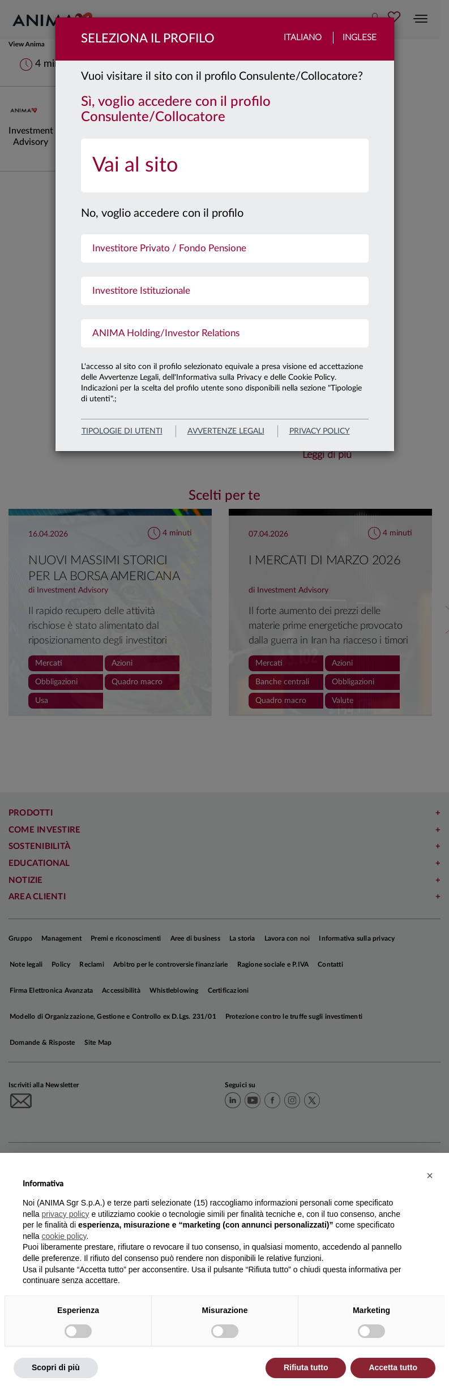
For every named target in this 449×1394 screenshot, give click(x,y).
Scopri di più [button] (56, 1367)
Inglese (360, 37)
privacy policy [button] (65, 1214)
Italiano (303, 37)
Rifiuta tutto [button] (306, 1367)
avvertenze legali (225, 431)
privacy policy (319, 431)
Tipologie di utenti (122, 431)
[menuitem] (225, 165)
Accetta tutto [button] (393, 1367)
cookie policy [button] (63, 1236)
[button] (430, 1175)
